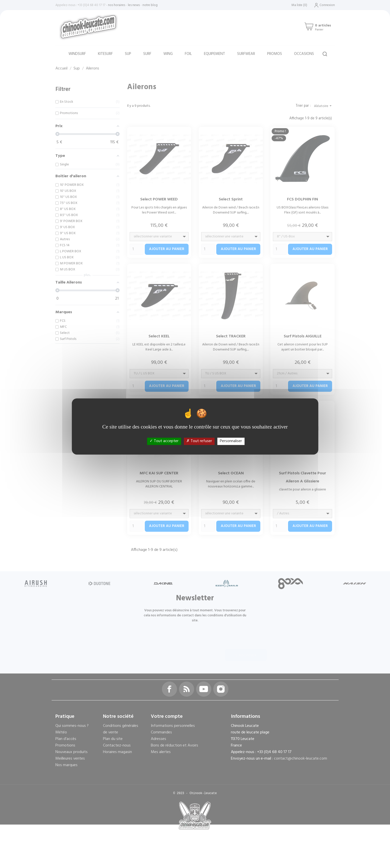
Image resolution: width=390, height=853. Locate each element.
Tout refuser (199, 441)
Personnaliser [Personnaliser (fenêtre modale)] (231, 441)
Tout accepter (164, 441)
